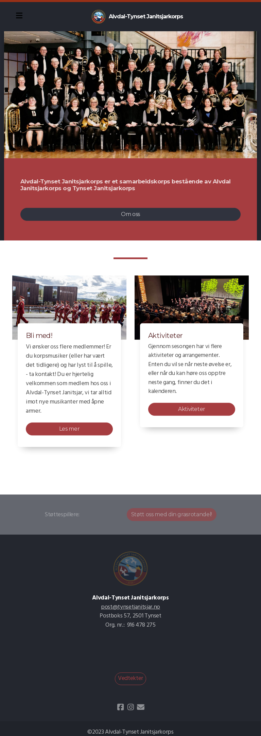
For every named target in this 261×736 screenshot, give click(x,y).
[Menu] (19, 16)
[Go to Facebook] (120, 707)
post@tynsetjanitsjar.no (130, 607)
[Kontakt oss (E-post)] (141, 707)
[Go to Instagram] (130, 707)
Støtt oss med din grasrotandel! (171, 514)
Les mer (69, 429)
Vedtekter (130, 678)
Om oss (130, 214)
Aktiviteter (191, 409)
